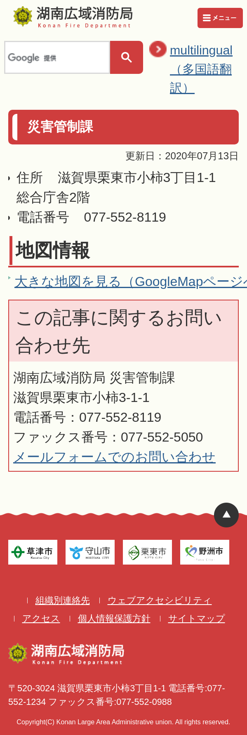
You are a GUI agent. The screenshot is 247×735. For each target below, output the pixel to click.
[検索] (56, 58)
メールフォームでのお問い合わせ (114, 456)
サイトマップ (196, 618)
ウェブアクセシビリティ (160, 600)
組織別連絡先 (62, 600)
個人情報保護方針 (114, 618)
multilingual (206, 70)
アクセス (41, 618)
